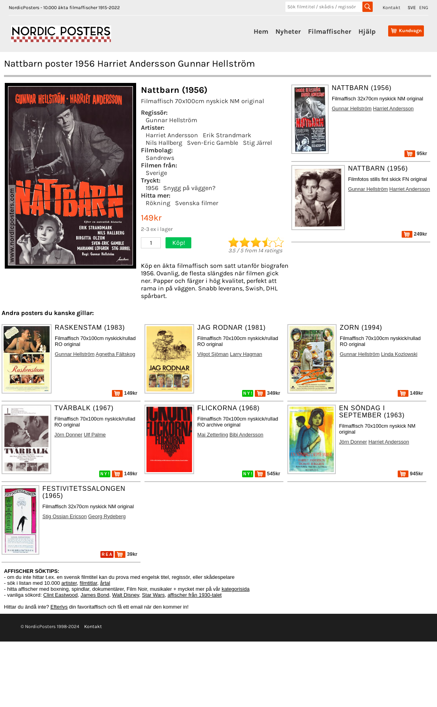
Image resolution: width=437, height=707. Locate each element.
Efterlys (58, 607)
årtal (105, 583)
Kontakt (391, 7)
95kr (415, 153)
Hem (261, 31)
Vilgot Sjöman (213, 354)
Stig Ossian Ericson (64, 516)
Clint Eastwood (60, 595)
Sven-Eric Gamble (212, 142)
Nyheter (288, 31)
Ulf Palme (95, 435)
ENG (423, 7)
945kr (410, 473)
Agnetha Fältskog (115, 354)
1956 (152, 188)
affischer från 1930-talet (194, 595)
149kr (124, 393)
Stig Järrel (257, 142)
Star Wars (153, 595)
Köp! (178, 242)
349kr (267, 393)
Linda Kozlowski (399, 354)
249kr (414, 234)
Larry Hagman (246, 354)
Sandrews (160, 157)
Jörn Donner (68, 435)
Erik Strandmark (227, 135)
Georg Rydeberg (107, 516)
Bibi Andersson (246, 435)
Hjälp (366, 31)
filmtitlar (88, 583)
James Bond (95, 595)
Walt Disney (125, 595)
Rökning (158, 203)
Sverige (156, 173)
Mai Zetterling (212, 435)
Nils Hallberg (164, 142)
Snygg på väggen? (189, 188)
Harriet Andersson (172, 135)
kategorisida (236, 589)
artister (69, 583)
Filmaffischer (329, 31)
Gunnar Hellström (171, 120)
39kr (126, 554)
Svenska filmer (196, 203)
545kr (267, 473)
